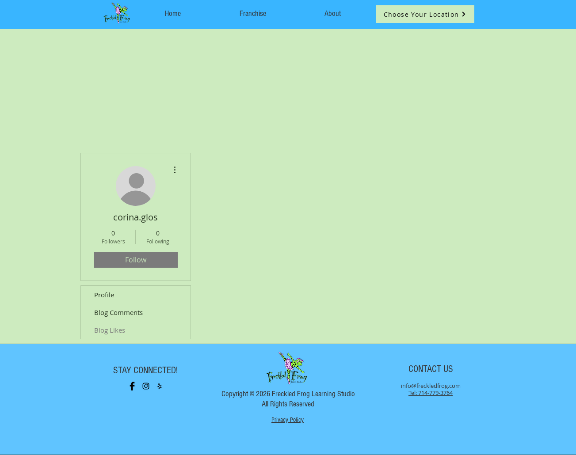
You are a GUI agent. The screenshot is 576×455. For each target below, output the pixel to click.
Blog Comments (118, 312)
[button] (425, 14)
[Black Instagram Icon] (145, 386)
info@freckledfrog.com (431, 386)
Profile (104, 294)
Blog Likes (109, 330)
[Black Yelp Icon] (159, 386)
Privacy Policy (287, 420)
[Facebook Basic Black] (132, 386)
